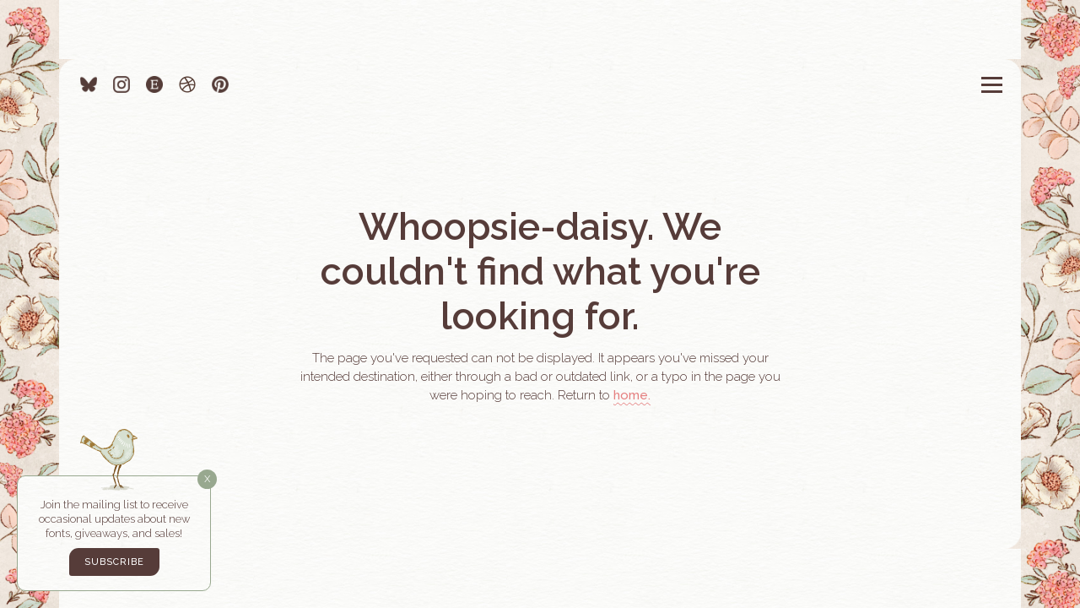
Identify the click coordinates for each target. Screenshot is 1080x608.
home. (632, 395)
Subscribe (114, 561)
